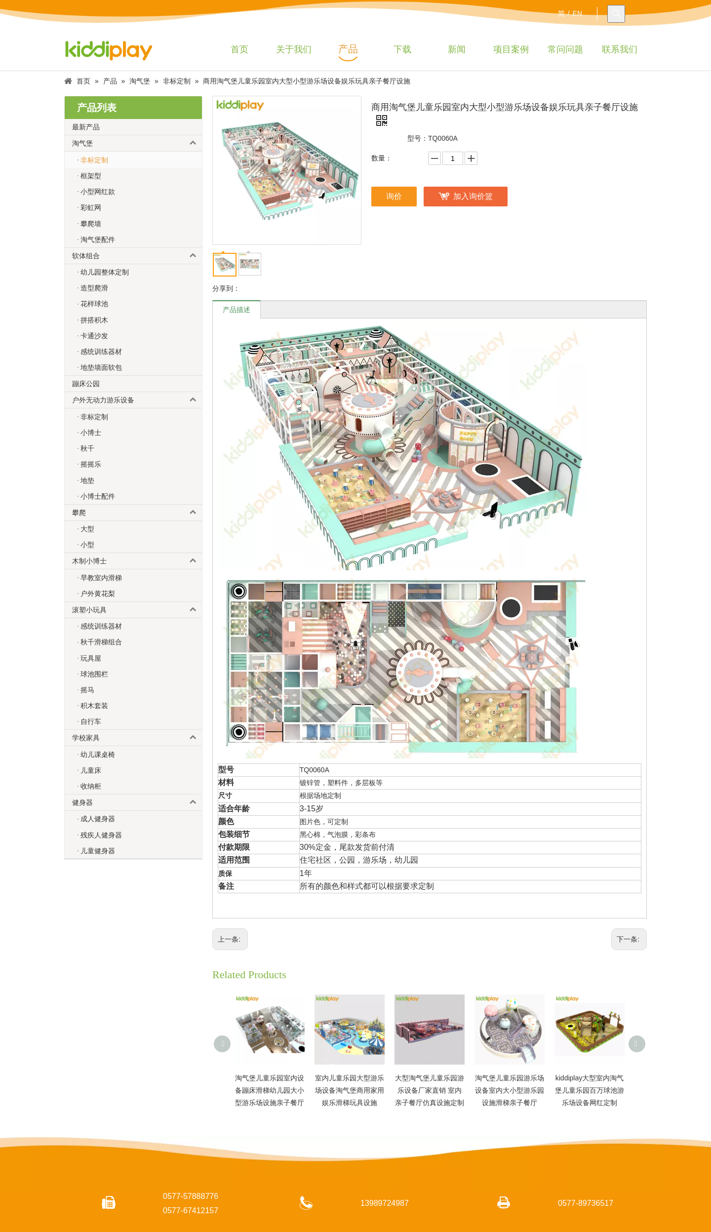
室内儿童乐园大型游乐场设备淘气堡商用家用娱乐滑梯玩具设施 (349, 1090)
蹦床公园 (86, 384)
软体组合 (137, 256)
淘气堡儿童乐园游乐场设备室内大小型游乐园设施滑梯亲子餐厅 (509, 1090)
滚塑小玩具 (137, 610)
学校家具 (137, 738)
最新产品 (86, 127)
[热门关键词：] (616, 14)
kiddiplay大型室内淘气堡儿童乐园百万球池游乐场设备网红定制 (589, 1090)
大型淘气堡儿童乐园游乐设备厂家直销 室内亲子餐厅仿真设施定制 (429, 1090)
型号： (417, 138)
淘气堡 (137, 143)
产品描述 (236, 310)
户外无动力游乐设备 (137, 400)
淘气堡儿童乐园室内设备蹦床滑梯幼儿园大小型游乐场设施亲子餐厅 (269, 1090)
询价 (394, 196)
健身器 (137, 802)
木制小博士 (137, 561)
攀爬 (137, 512)
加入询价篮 (473, 196)
